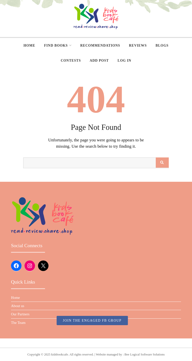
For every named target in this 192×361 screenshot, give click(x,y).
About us (17, 306)
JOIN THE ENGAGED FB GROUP (92, 320)
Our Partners (20, 314)
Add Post (99, 60)
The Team (18, 323)
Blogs (162, 45)
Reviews (138, 45)
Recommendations (100, 45)
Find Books (56, 45)
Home (29, 45)
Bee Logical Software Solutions (144, 354)
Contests (71, 60)
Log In (124, 60)
